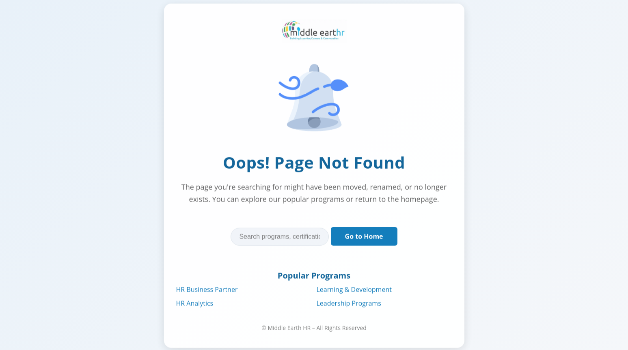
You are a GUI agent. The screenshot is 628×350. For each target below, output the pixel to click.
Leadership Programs (349, 303)
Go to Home (364, 236)
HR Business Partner (207, 289)
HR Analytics (195, 303)
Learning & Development (354, 289)
